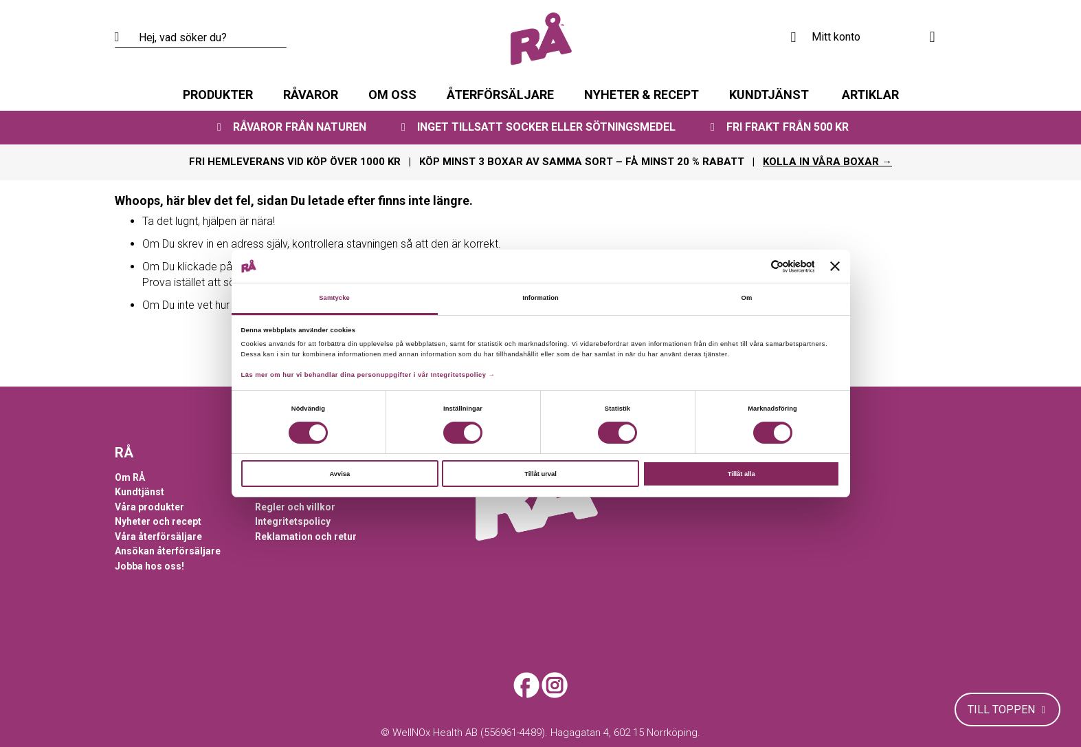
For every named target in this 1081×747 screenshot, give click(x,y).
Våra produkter (149, 506)
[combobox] (201, 38)
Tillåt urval (540, 473)
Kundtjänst (139, 491)
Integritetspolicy (293, 521)
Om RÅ (130, 477)
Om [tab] (747, 297)
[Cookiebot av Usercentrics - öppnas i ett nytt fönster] (754, 266)
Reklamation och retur (306, 536)
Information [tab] (540, 297)
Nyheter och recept (158, 521)
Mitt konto (836, 36)
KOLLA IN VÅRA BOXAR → (827, 161)
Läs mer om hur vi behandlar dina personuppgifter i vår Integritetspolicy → (368, 374)
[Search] (125, 38)
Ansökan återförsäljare (168, 550)
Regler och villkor (295, 506)
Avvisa (339, 473)
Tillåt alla (741, 473)
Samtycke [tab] (334, 297)
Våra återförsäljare (158, 536)
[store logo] (541, 39)
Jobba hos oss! (149, 566)
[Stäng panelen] (835, 266)
